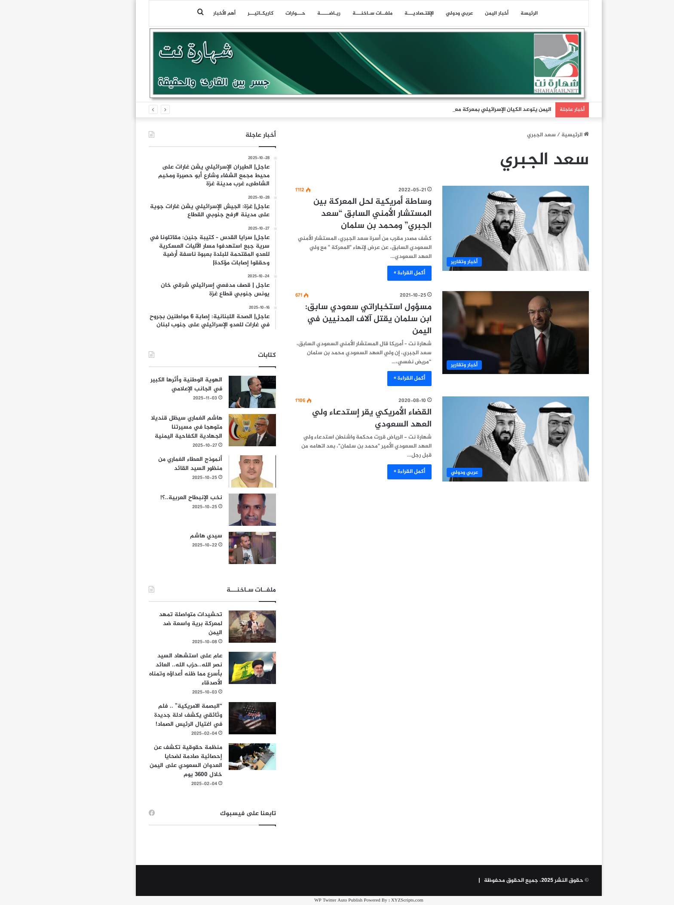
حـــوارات (263, 13)
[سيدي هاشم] (220, 548)
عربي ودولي (427, 13)
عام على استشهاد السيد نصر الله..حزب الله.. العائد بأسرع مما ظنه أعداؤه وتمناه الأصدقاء (153, 669)
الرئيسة (497, 13)
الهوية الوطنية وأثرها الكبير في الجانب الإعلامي (154, 384)
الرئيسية (543, 135)
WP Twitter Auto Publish (306, 900)
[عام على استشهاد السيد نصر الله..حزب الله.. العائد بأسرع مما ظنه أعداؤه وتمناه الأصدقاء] (220, 668)
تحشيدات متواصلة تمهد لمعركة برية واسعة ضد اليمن (158, 624)
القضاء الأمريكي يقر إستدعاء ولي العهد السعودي (340, 418)
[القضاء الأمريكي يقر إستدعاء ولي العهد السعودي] (484, 439)
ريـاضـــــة (297, 13)
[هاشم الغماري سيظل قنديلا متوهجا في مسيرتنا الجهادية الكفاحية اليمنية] (220, 430)
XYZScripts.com (375, 900)
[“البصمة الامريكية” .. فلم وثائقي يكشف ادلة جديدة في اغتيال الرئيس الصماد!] (220, 718)
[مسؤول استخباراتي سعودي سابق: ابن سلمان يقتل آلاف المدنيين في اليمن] (484, 332)
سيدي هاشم (174, 536)
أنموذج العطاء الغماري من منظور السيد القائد (158, 463)
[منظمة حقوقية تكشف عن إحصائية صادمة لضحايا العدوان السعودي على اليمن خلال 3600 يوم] (220, 756)
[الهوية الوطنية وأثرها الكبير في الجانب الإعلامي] (220, 392)
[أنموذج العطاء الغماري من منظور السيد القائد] (220, 471)
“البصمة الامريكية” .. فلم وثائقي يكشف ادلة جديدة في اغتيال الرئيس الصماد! (156, 715)
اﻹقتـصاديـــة (387, 13)
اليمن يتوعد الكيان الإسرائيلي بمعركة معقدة (466, 109)
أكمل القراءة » (377, 273)
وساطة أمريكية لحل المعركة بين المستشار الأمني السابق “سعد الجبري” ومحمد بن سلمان (341, 214)
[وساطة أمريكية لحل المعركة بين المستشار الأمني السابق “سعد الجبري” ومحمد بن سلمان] (484, 228)
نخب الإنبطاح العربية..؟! (159, 498)
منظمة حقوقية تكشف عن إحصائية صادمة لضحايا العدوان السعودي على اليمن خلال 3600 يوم (154, 760)
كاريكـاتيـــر (229, 13)
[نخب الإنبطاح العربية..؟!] (220, 510)
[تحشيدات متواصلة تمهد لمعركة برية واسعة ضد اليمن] (220, 626)
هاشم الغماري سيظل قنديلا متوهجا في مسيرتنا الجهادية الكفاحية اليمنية (154, 427)
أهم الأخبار (192, 13)
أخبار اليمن (465, 13)
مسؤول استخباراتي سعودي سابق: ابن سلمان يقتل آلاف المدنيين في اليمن (336, 319)
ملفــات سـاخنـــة (341, 13)
